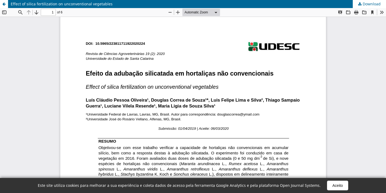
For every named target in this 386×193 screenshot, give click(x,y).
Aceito (337, 185)
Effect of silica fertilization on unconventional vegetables (62, 3)
